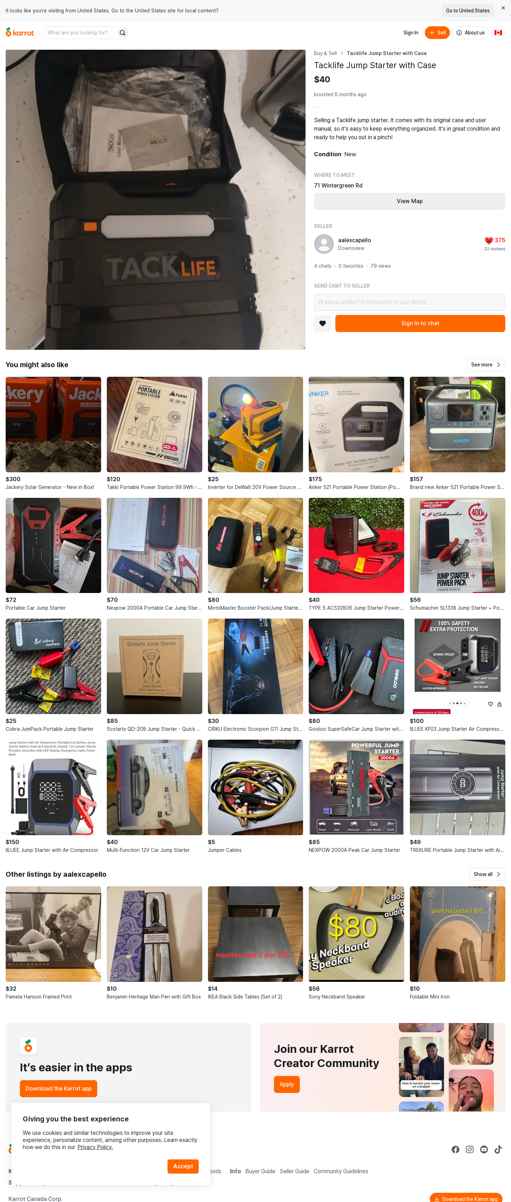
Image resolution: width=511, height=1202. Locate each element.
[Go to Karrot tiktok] (498, 1149)
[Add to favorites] (322, 323)
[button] (486, 364)
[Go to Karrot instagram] (470, 1149)
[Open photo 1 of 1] (156, 200)
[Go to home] (20, 32)
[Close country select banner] (503, 8)
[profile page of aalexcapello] (324, 244)
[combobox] (80, 32)
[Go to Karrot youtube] (484, 1149)
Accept (183, 1166)
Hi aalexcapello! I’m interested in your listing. (409, 302)
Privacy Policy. (95, 1147)
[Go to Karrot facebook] (455, 1149)
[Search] (122, 33)
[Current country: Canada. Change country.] (498, 33)
